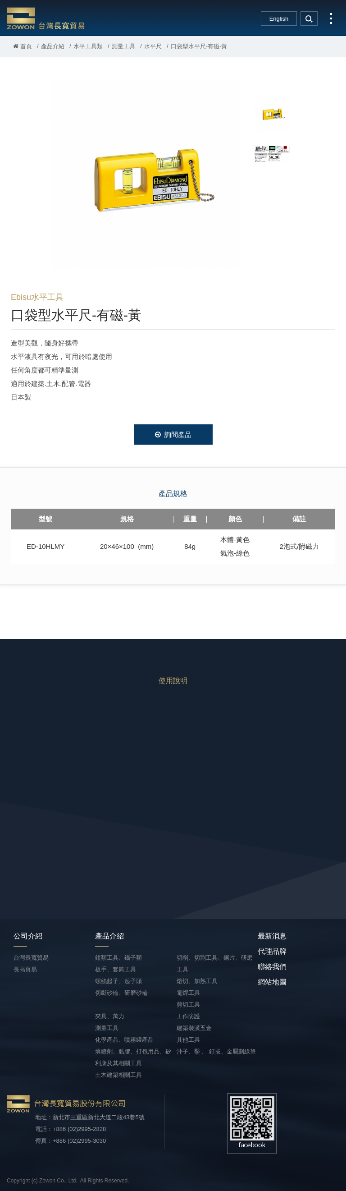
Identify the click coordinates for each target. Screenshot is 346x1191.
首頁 (22, 46)
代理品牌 (272, 951)
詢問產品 (173, 434)
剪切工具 (188, 1004)
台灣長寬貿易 (46, 18)
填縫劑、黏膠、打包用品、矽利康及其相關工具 (133, 1057)
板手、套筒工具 (115, 969)
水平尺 (153, 46)
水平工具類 (88, 46)
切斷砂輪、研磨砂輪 (121, 992)
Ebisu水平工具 (37, 297)
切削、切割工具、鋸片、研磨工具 (215, 963)
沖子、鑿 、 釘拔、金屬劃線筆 (216, 1051)
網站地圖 (272, 982)
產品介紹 (52, 46)
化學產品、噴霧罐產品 (124, 1039)
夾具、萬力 (109, 1016)
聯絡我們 (272, 966)
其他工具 (188, 1039)
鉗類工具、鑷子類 (118, 957)
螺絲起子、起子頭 (118, 981)
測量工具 (123, 46)
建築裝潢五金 (194, 1028)
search (309, 18)
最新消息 (272, 936)
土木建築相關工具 (118, 1074)
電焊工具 (188, 992)
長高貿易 (25, 969)
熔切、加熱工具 (197, 981)
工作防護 (188, 1016)
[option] (146, 174)
